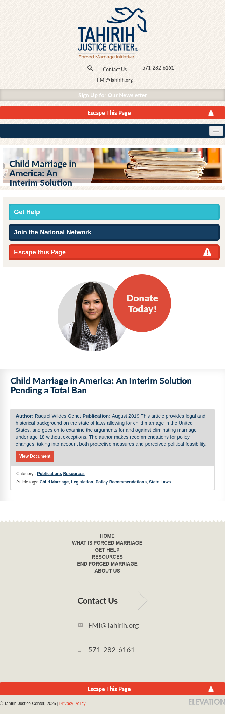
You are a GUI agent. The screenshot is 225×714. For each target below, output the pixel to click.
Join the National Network (52, 232)
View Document (34, 456)
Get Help (27, 212)
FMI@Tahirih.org (115, 80)
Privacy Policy (72, 703)
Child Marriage (54, 482)
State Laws (160, 482)
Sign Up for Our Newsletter (112, 95)
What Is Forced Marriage (107, 543)
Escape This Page (109, 112)
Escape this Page (40, 252)
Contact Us (115, 69)
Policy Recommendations (121, 482)
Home (107, 536)
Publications (49, 473)
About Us (107, 571)
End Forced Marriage (107, 564)
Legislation (82, 482)
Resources (73, 473)
